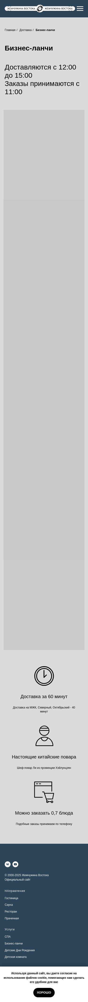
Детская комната (16, 957)
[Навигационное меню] (80, 8)
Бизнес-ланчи (14, 943)
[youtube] (15, 864)
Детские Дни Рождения (20, 950)
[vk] (8, 864)
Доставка (25, 30)
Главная (10, 30)
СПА (8, 936)
